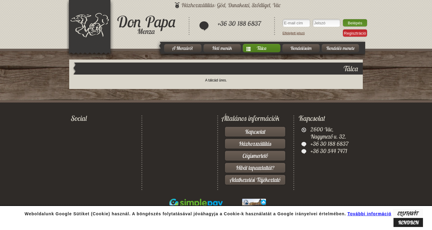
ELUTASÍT (407, 213)
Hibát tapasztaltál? (255, 167)
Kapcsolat (255, 131)
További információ (369, 213)
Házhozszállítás (255, 143)
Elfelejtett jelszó (293, 33)
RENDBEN (408, 222)
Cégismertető (255, 155)
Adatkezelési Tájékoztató (255, 179)
